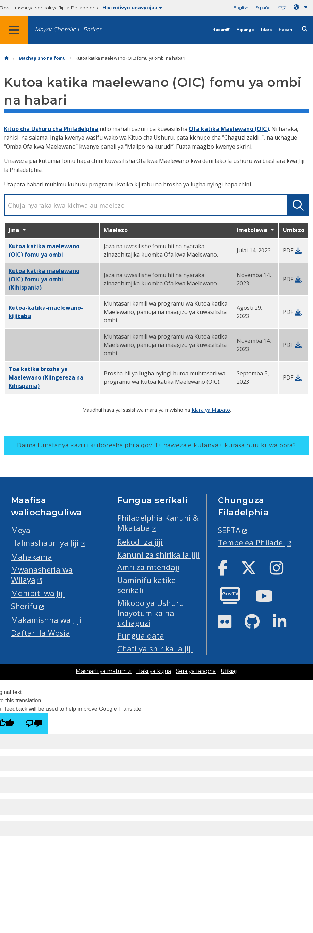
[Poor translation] (34, 723)
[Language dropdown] (302, 7)
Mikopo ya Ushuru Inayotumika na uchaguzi (150, 613)
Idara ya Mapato (211, 409)
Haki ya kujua (153, 671)
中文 (282, 7)
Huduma (220, 29)
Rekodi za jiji (140, 541)
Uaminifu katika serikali (146, 585)
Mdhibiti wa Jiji (38, 593)
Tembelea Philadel (251, 542)
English (241, 7)
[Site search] (304, 29)
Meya (21, 530)
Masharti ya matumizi (104, 671)
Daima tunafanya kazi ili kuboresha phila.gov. (156, 445)
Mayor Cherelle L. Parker (68, 29)
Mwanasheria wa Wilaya (42, 574)
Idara (266, 29)
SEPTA (229, 530)
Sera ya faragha (196, 671)
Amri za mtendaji (148, 567)
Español (263, 7)
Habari (285, 29)
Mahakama (31, 556)
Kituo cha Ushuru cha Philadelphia (51, 129)
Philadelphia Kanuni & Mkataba (158, 523)
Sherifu (24, 606)
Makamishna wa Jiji (46, 620)
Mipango (245, 29)
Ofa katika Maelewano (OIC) (229, 129)
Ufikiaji (229, 671)
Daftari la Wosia (40, 632)
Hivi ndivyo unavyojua (132, 7)
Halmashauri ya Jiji (45, 543)
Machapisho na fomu (42, 58)
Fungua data (140, 635)
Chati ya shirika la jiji (155, 648)
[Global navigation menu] (14, 30)
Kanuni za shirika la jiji (158, 554)
